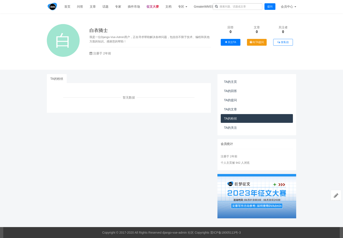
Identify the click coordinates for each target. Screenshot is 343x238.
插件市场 (134, 6)
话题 (105, 6)
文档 (168, 6)
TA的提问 (230, 100)
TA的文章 (230, 109)
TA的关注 (230, 127)
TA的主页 (230, 81)
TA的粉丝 (56, 78)
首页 (67, 6)
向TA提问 (257, 42)
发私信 (283, 42)
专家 (118, 6)
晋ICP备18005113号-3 (225, 232)
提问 (270, 6)
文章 (93, 6)
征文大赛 (153, 6)
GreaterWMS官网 (206, 6)
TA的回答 (230, 91)
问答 (80, 6)
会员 (288, 6)
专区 (182, 6)
